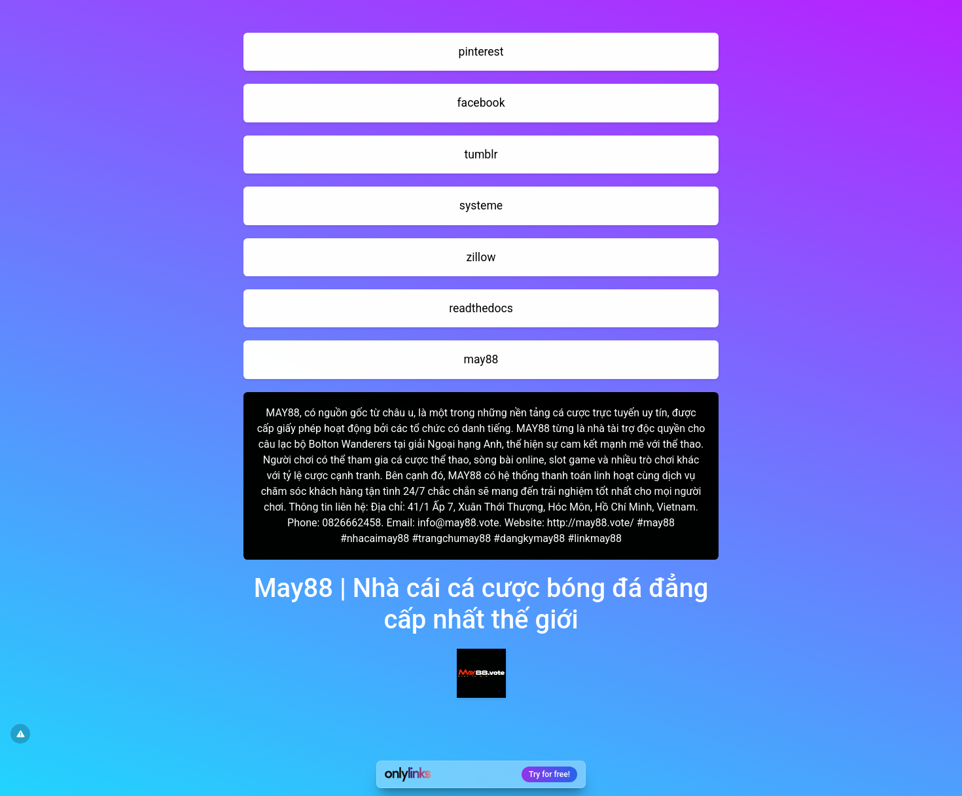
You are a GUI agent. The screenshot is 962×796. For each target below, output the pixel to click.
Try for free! (549, 774)
